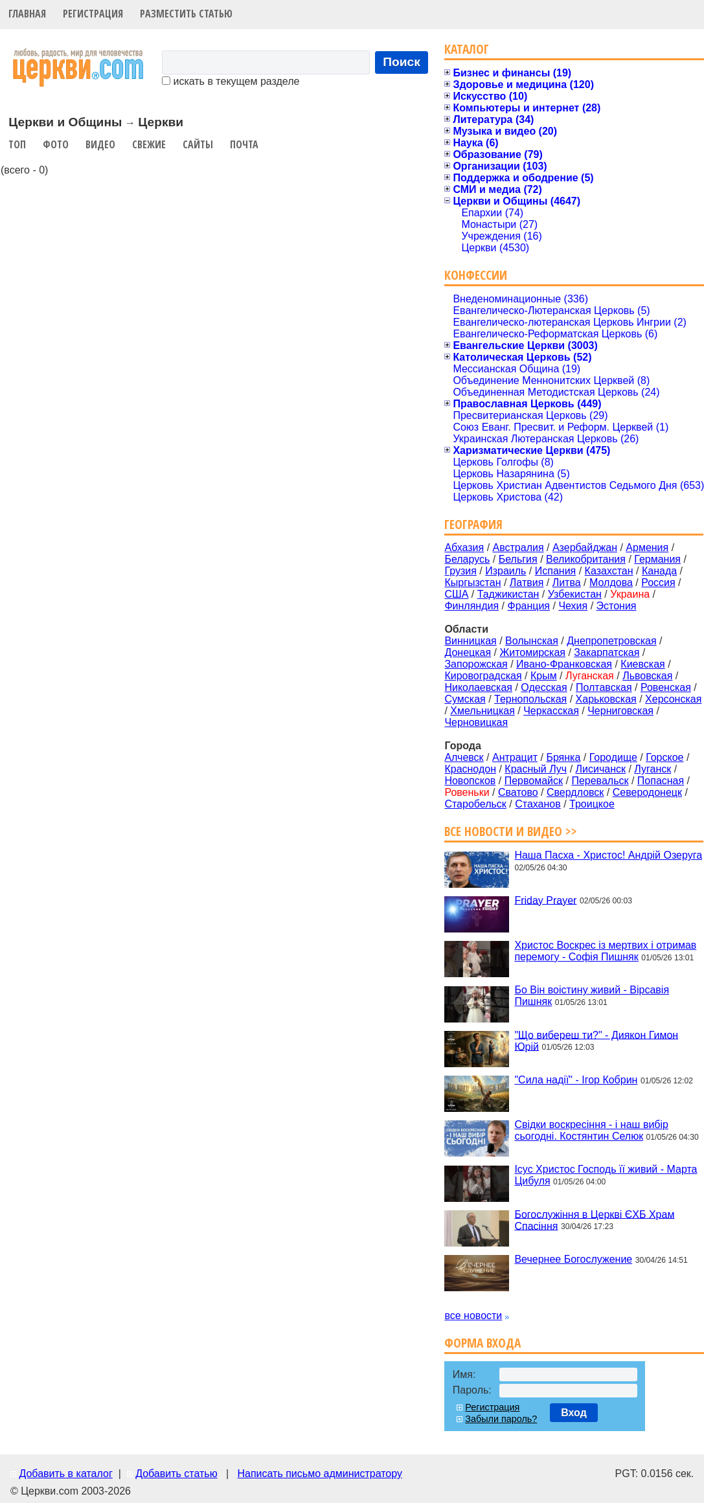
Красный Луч (536, 768)
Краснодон (470, 768)
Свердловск (575, 792)
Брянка (563, 757)
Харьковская (606, 699)
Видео (100, 144)
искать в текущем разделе (230, 81)
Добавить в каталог (65, 1473)
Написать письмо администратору (319, 1473)
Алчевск (463, 757)
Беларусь (467, 559)
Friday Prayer (545, 899)
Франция (528, 605)
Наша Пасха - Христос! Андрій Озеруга (608, 855)
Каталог (466, 49)
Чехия (572, 605)
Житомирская (532, 652)
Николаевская (478, 687)
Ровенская (666, 687)
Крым (543, 675)
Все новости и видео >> (510, 831)
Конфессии (475, 275)
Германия (657, 559)
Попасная (660, 780)
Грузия (460, 570)
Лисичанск (601, 768)
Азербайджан (584, 547)
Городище (613, 757)
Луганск (652, 768)
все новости (473, 1315)
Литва (566, 582)
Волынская (531, 640)
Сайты (198, 144)
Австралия (518, 547)
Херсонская (673, 699)
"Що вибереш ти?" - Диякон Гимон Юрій (596, 1040)
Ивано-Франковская (564, 664)
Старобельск (475, 803)
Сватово (518, 792)
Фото (56, 144)
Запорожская (475, 664)
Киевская (642, 664)
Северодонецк (647, 792)
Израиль (505, 570)
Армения (647, 547)
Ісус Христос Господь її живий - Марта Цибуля (605, 1175)
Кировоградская (482, 675)
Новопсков (469, 780)
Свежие (149, 144)
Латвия (526, 582)
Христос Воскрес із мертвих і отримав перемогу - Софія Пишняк (605, 951)
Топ (17, 144)
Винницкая (470, 640)
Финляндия (471, 605)
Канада (659, 570)
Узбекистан (575, 594)
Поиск (401, 62)
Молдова (611, 582)
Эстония (616, 605)
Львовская (647, 675)
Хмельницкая (482, 710)
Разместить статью (186, 13)
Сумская (464, 699)
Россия (658, 582)
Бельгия (518, 559)
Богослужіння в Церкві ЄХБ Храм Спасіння (594, 1219)
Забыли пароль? (501, 1419)
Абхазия (464, 547)
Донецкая (467, 652)
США (456, 594)
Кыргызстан (472, 582)
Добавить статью (176, 1473)
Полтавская (604, 687)
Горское (664, 757)
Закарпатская (606, 652)
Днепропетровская (611, 640)
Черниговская (620, 710)
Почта (244, 144)
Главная (27, 13)
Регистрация (93, 13)
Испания (555, 570)
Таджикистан (508, 594)
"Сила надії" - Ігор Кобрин (575, 1079)
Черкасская (551, 710)
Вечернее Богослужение (573, 1259)
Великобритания (586, 559)
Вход (574, 1412)
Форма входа (482, 1342)
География (473, 524)
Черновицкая (476, 722)
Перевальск (599, 780)
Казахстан (609, 570)
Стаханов (538, 803)
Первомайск (534, 780)
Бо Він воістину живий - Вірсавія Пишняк (591, 995)
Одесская (544, 687)
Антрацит (515, 757)
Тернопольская (530, 699)
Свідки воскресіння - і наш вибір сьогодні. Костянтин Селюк (591, 1130)
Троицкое (592, 803)
